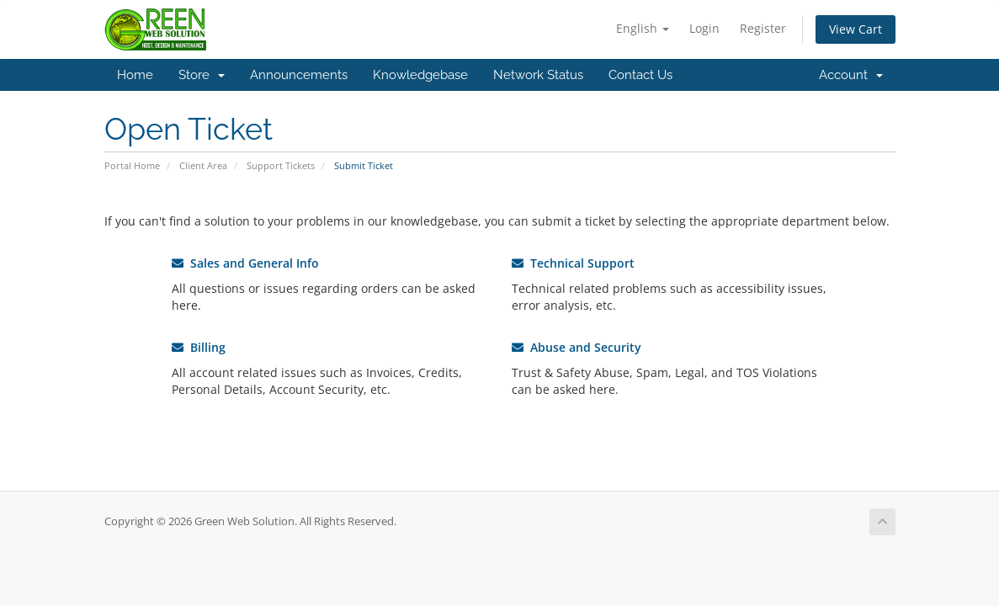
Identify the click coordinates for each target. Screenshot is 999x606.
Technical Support (573, 263)
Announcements (299, 74)
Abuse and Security (576, 347)
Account (851, 74)
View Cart (855, 29)
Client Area (203, 165)
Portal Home (132, 165)
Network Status (538, 74)
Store (201, 74)
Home (135, 74)
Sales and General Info (245, 263)
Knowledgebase (420, 74)
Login (704, 28)
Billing (199, 347)
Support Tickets (281, 165)
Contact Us (640, 74)
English (642, 28)
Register (763, 28)
